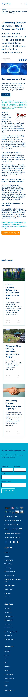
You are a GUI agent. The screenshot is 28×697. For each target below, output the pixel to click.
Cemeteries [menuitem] (7, 608)
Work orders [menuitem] (7, 564)
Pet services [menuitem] (7, 624)
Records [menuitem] (6, 556)
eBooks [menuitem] (6, 682)
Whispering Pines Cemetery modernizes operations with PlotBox (13, 351)
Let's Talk (6, 95)
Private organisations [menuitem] (10, 632)
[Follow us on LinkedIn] (13, 542)
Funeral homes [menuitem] (8, 616)
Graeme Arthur (6, 59)
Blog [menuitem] (5, 663)
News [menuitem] (6, 659)
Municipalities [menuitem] (8, 620)
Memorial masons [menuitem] (9, 571)
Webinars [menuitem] (7, 666)
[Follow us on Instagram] (9, 542)
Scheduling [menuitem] (7, 568)
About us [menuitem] (7, 655)
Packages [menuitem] (7, 651)
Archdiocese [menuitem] (8, 635)
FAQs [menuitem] (6, 686)
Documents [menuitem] (7, 593)
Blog (5, 9)
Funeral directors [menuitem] (9, 639)
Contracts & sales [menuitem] (9, 575)
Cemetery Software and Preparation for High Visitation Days (12, 292)
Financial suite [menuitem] (8, 560)
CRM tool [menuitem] (7, 597)
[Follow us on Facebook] (5, 542)
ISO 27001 (14, 516)
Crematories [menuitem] (8, 612)
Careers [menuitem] (6, 670)
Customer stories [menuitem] (9, 678)
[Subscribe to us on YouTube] (17, 542)
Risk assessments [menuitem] (9, 585)
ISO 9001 (7, 516)
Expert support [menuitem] (8, 589)
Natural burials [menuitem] (8, 628)
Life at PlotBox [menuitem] (8, 674)
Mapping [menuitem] (7, 552)
